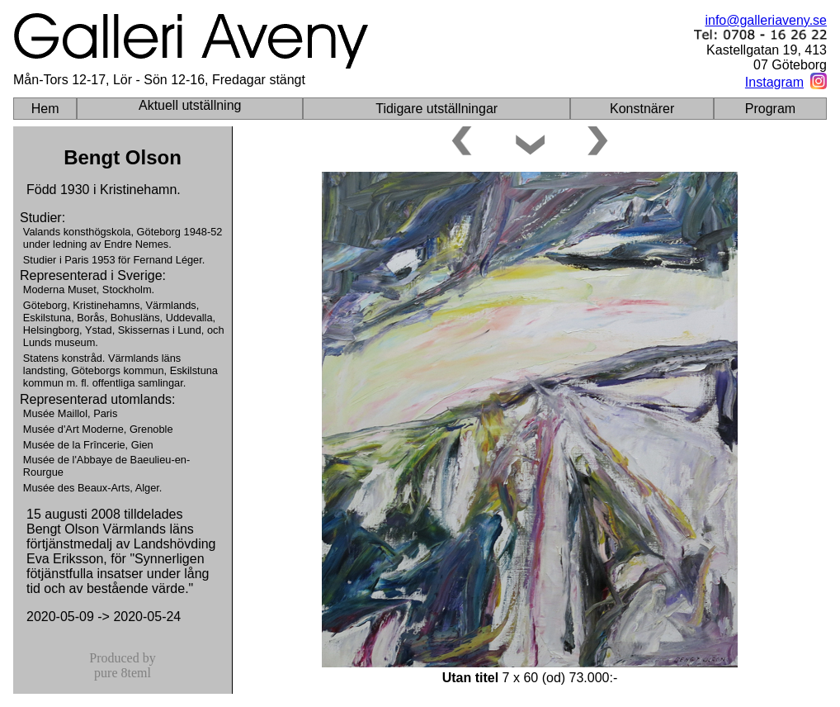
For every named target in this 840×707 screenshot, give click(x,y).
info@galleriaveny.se (766, 20)
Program (770, 109)
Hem (45, 109)
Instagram (774, 82)
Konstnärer (642, 109)
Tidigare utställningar (436, 109)
